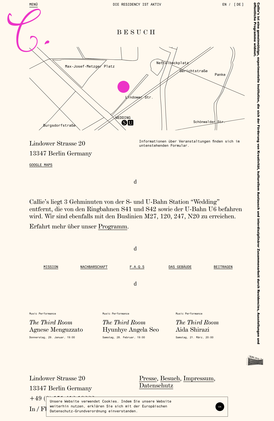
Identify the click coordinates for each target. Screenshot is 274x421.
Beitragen (223, 267)
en (224, 5)
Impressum (198, 378)
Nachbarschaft (94, 267)
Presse (148, 378)
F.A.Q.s (137, 267)
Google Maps (40, 165)
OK (219, 406)
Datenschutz (156, 385)
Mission (51, 267)
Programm (112, 226)
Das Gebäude (180, 267)
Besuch (170, 378)
